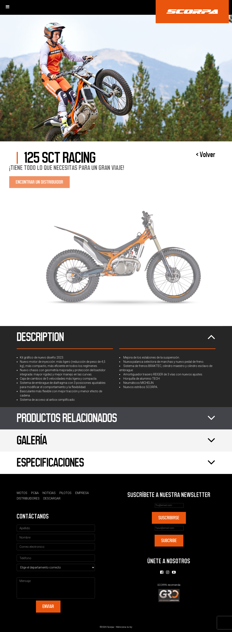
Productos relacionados (116, 418)
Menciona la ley (124, 627)
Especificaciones (116, 463)
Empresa (82, 493)
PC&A (35, 493)
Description (116, 337)
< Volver (206, 155)
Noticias (49, 493)
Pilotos (65, 493)
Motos (22, 493)
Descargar (51, 498)
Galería (116, 441)
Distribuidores (28, 498)
